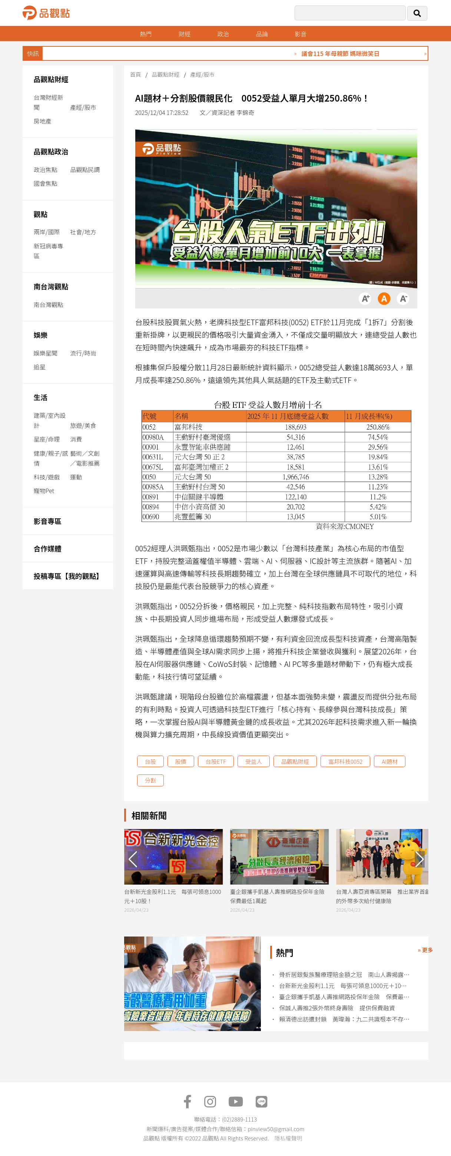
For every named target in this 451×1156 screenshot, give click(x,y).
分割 (150, 780)
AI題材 (390, 761)
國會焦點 (45, 183)
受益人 (253, 761)
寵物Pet (44, 490)
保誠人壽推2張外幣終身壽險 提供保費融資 (337, 1008)
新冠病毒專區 (48, 250)
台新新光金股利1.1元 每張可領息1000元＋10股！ (345, 985)
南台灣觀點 (51, 286)
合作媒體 (48, 548)
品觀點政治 (51, 151)
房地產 (43, 120)
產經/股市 (83, 107)
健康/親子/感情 (51, 458)
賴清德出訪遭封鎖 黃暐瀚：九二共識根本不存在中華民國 (345, 1019)
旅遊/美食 (83, 425)
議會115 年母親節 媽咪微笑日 (357, 53)
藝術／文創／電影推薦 (85, 458)
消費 (76, 439)
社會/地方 (83, 231)
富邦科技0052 (345, 761)
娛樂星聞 (45, 353)
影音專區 (48, 521)
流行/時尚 (83, 353)
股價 (180, 761)
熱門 (146, 33)
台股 (150, 761)
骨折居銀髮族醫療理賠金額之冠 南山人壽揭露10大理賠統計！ (345, 974)
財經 (184, 33)
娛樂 (40, 335)
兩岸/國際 (47, 231)
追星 (40, 366)
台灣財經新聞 (48, 102)
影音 (300, 33)
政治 (223, 33)
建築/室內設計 (50, 420)
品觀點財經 (51, 79)
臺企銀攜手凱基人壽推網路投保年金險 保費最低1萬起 (345, 997)
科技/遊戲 (47, 476)
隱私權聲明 (288, 1138)
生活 (40, 397)
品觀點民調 (85, 169)
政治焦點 (45, 169)
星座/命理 (47, 439)
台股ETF (216, 761)
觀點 (40, 214)
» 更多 (425, 950)
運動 (76, 476)
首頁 (135, 74)
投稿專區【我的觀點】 (68, 576)
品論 (262, 33)
